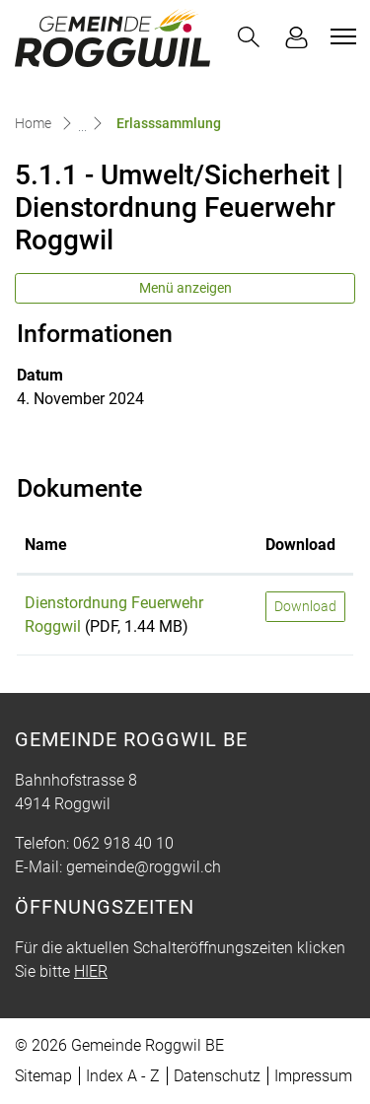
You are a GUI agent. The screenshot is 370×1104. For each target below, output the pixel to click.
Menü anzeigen (185, 288)
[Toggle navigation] (340, 36)
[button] (248, 37)
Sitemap (43, 1076)
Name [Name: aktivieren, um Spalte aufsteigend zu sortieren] (46, 544)
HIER (91, 971)
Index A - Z (123, 1076)
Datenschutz (217, 1076)
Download (305, 606)
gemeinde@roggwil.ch (143, 867)
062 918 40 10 (123, 843)
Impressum (313, 1076)
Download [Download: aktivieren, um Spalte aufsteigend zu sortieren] (300, 544)
